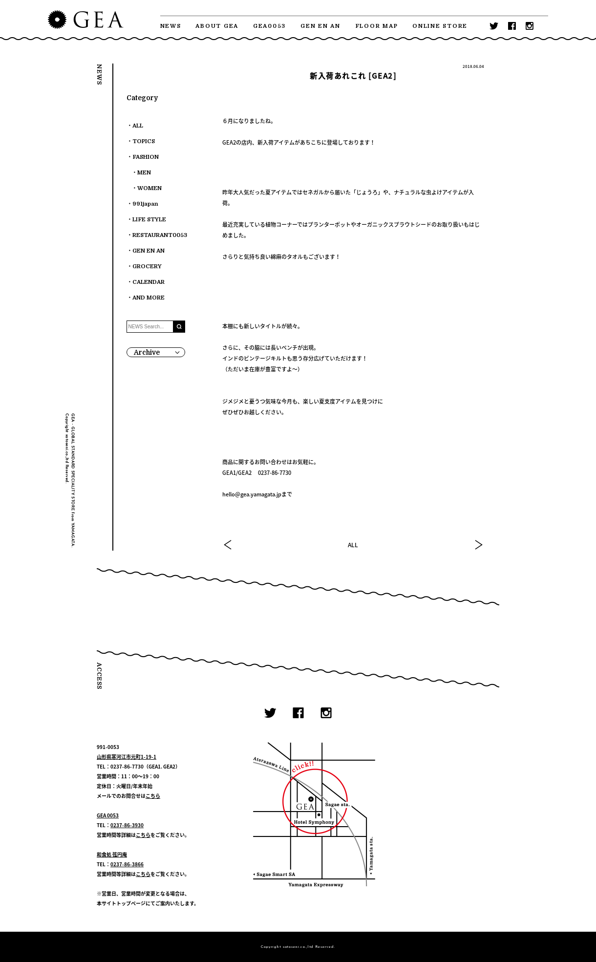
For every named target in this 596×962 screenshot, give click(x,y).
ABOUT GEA (216, 26)
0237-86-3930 (127, 825)
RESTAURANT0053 (159, 235)
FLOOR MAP (376, 26)
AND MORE (148, 298)
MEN (144, 173)
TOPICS (143, 141)
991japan (145, 204)
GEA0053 (269, 26)
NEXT (478, 545)
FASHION (145, 157)
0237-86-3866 (127, 864)
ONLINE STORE (440, 26)
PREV (228, 545)
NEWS (170, 26)
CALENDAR (148, 282)
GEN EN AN (320, 26)
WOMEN (149, 188)
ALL (353, 544)
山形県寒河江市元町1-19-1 (126, 756)
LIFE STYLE (149, 219)
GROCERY (147, 266)
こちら (153, 795)
